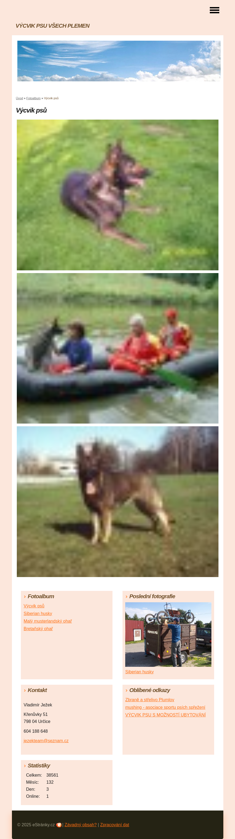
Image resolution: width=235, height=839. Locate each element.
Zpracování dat (114, 824)
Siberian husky (38, 613)
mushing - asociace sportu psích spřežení (165, 707)
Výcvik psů (34, 606)
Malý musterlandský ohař (48, 621)
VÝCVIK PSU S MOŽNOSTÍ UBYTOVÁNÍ (165, 715)
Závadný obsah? (80, 824)
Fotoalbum (33, 98)
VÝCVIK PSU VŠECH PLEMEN (52, 26)
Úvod (19, 98)
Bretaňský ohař (38, 628)
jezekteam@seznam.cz (46, 740)
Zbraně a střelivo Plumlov (149, 699)
